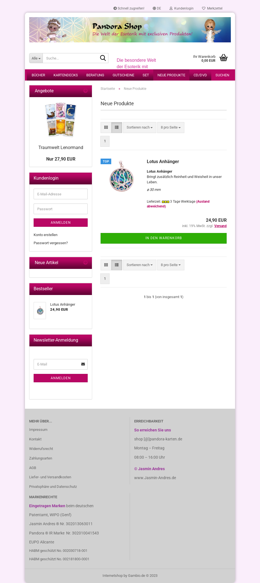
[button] (156, 8)
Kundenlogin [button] (182, 8)
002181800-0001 (76, 559)
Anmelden (61, 223)
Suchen (222, 75)
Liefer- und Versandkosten (50, 477)
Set (146, 75)
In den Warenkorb (163, 238)
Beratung (95, 75)
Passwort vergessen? (51, 243)
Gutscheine (123, 75)
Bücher (38, 75)
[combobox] (139, 127)
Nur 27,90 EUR (60, 159)
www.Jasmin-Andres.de (155, 477)
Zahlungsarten (40, 458)
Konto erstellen (45, 235)
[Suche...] (36, 58)
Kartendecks (66, 75)
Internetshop (113, 575)
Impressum (38, 429)
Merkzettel (212, 8)
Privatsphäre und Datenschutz (53, 486)
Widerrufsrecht (41, 449)
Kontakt (35, 439)
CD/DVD (200, 75)
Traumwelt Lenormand (60, 147)
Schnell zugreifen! (128, 8)
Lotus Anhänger (163, 161)
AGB (32, 468)
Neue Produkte (171, 75)
